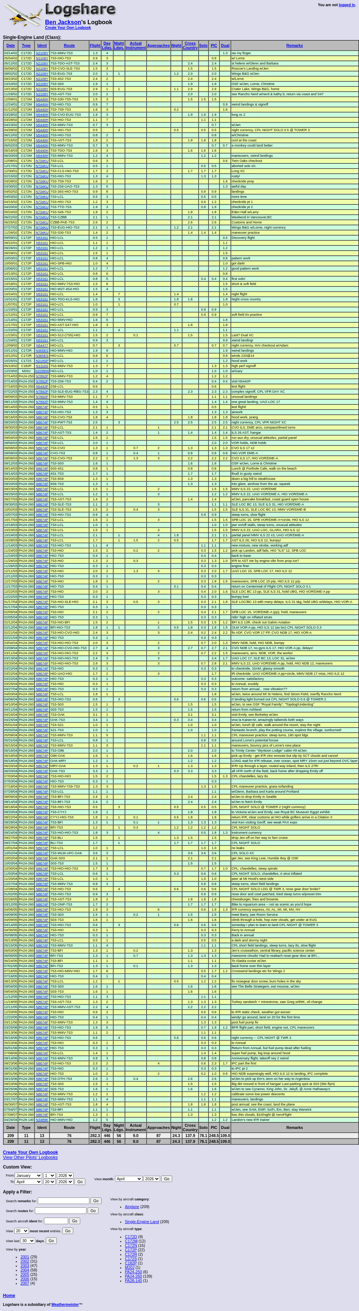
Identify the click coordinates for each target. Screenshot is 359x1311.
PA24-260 (133, 1276)
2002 (25, 1261)
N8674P (42, 407)
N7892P (42, 376)
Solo (203, 45)
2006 (25, 1279)
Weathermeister (65, 1305)
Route (69, 45)
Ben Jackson (63, 22)
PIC (214, 45)
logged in (347, 5)
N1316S (42, 366)
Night (176, 45)
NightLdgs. (119, 45)
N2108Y (42, 53)
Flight (95, 45)
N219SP (42, 361)
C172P (131, 1250)
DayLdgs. (107, 45)
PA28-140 (133, 1280)
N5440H (42, 99)
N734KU (42, 161)
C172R (131, 1254)
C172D (131, 1236)
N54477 (42, 345)
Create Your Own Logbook (68, 28)
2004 (25, 1270)
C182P (131, 1263)
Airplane (132, 1206)
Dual (225, 45)
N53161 (42, 238)
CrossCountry (190, 45)
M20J (129, 1267)
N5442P (42, 386)
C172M (131, 1241)
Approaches (158, 45)
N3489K (42, 1120)
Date (11, 45)
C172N (131, 1245)
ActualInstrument (136, 45)
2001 (25, 1257)
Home (9, 1295)
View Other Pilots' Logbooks (30, 1157)
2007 (25, 1283)
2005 (25, 1274)
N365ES (42, 350)
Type (26, 45)
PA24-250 (133, 1272)
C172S (131, 1258)
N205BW (42, 371)
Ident (42, 45)
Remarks (294, 45)
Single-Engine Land (142, 1221)
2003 (25, 1265)
